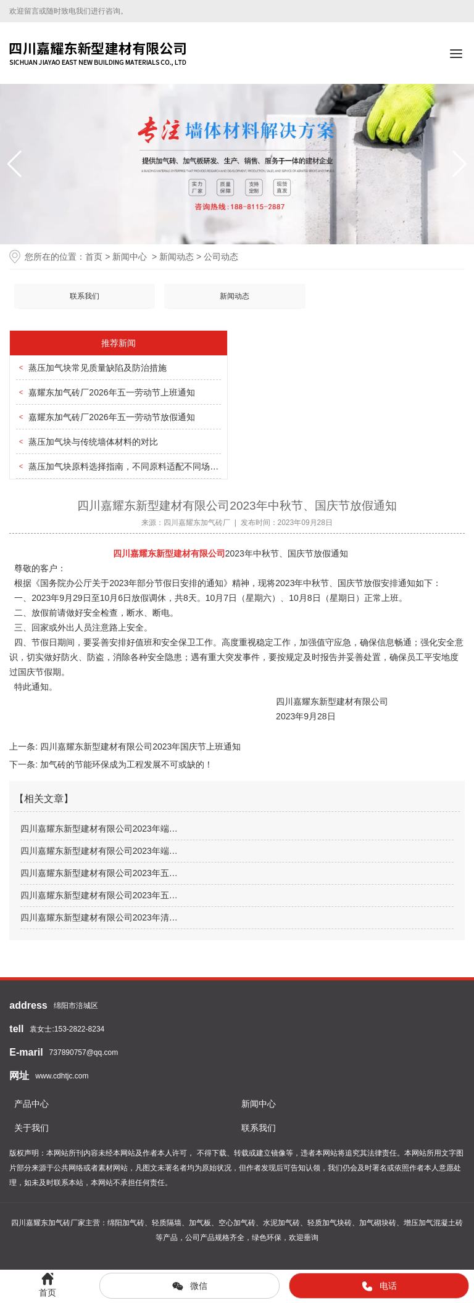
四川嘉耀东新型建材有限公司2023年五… (99, 873)
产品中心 (31, 1104)
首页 (93, 257)
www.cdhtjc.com (61, 1076)
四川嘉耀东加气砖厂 (197, 522)
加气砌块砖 (377, 1222)
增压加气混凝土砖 (433, 1222)
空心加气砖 (237, 1222)
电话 (379, 1286)
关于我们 (31, 1128)
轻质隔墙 (166, 1222)
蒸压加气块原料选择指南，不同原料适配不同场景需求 (132, 466)
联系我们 (84, 296)
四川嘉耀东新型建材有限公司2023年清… (99, 917)
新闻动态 (176, 257)
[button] (459, 164)
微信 (189, 1286)
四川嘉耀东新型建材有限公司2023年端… (99, 829)
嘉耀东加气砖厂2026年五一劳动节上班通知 (111, 392)
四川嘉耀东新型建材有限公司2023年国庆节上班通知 (139, 746)
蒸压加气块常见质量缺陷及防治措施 (97, 368)
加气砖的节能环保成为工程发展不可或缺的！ (125, 764)
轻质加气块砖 (329, 1222)
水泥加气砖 (281, 1222)
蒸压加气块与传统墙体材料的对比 (93, 442)
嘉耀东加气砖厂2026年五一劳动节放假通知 (111, 417)
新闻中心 (129, 257)
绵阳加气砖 (125, 1222)
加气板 (200, 1222)
